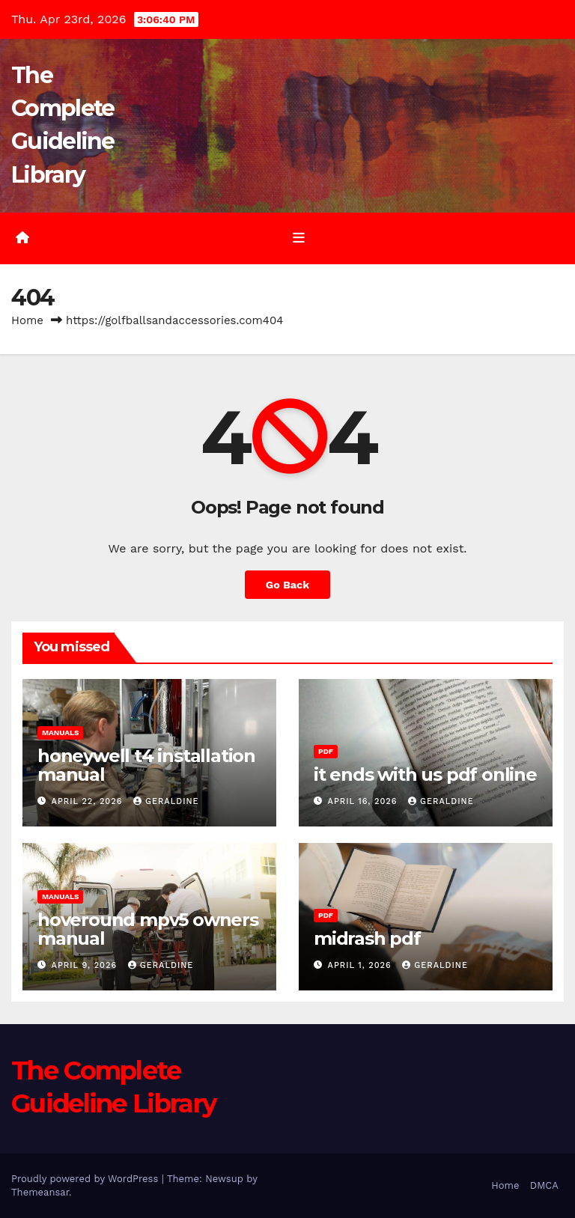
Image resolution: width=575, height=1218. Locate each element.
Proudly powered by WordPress (86, 1178)
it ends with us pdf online (425, 774)
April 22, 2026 (89, 801)
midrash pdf (367, 938)
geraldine (166, 801)
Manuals (60, 732)
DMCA (544, 1185)
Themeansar (40, 1192)
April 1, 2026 (361, 965)
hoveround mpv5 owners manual (147, 929)
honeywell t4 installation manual (146, 765)
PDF (325, 751)
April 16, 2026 (364, 801)
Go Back (287, 585)
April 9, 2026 (86, 965)
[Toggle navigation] (299, 238)
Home (27, 320)
